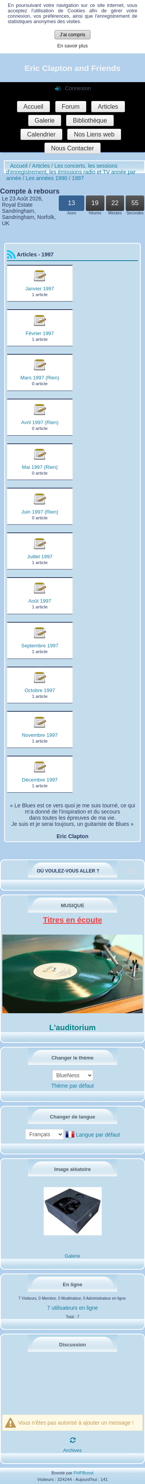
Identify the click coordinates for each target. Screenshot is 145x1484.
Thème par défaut (72, 1086)
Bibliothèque (90, 120)
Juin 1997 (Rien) (39, 512)
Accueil (34, 106)
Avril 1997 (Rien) (40, 422)
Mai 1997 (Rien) (40, 467)
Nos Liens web (94, 134)
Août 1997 (39, 601)
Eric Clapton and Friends (72, 68)
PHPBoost (83, 1473)
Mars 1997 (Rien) (39, 378)
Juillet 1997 (40, 556)
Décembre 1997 (40, 780)
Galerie (45, 120)
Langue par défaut (98, 1135)
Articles (108, 106)
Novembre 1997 (40, 735)
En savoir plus (72, 46)
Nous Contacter (72, 148)
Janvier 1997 (40, 288)
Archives (72, 1450)
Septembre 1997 (39, 646)
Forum (71, 106)
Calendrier (41, 134)
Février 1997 (40, 333)
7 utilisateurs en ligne (72, 1308)
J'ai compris (72, 34)
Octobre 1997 (39, 690)
